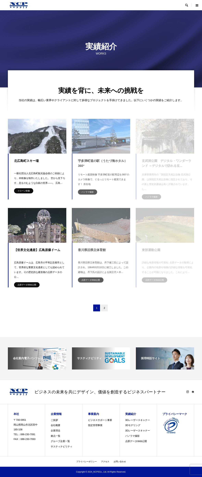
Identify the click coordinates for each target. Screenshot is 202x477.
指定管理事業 (95, 425)
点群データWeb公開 (26, 285)
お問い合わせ (120, 461)
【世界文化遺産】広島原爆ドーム (37, 250)
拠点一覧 (55, 435)
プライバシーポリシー (86, 461)
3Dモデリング (132, 425)
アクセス (105, 461)
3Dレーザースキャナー (137, 420)
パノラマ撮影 (87, 192)
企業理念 (55, 430)
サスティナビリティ (61, 446)
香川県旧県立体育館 (92, 250)
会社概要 (55, 425)
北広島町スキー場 (26, 161)
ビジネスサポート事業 (100, 420)
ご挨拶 (54, 420)
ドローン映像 (23, 191)
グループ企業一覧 (60, 441)
